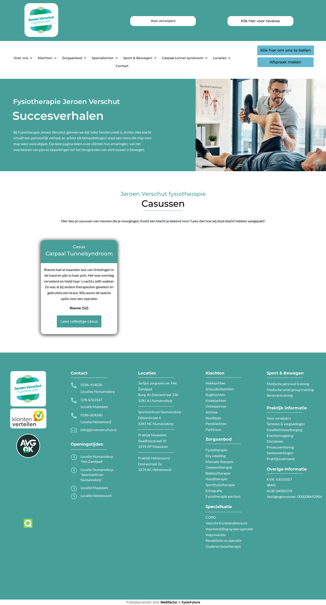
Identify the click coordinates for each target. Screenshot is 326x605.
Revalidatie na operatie (223, 540)
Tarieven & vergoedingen (286, 424)
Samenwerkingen (280, 453)
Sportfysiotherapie (220, 485)
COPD (211, 517)
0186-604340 (91, 415)
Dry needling (215, 456)
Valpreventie (215, 535)
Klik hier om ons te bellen (285, 50)
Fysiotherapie (216, 450)
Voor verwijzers (279, 418)
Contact (122, 66)
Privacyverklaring (280, 447)
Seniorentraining (280, 395)
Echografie (214, 490)
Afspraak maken (285, 62)
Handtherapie (216, 479)
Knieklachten (216, 400)
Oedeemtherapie (219, 467)
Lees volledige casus (79, 321)
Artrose (212, 412)
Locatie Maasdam (94, 487)
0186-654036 (91, 384)
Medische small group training (290, 389)
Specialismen (103, 58)
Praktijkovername (281, 458)
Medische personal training (288, 384)
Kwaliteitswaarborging (284, 429)
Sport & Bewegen (137, 58)
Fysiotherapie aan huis (223, 496)
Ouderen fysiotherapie (223, 546)
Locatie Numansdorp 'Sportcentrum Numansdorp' (97, 474)
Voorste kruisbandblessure (226, 523)
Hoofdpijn (213, 418)
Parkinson (213, 429)
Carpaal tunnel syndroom (183, 58)
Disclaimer (275, 441)
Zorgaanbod (72, 58)
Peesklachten (216, 423)
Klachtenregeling (280, 435)
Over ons (21, 58)
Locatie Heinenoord (96, 495)
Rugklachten (215, 394)
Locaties (219, 58)
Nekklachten (215, 383)
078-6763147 (91, 400)
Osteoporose (216, 406)
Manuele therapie (219, 461)
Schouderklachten (220, 389)
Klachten (45, 58)
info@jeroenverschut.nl (98, 429)
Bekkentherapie (218, 473)
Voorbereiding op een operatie (229, 529)
